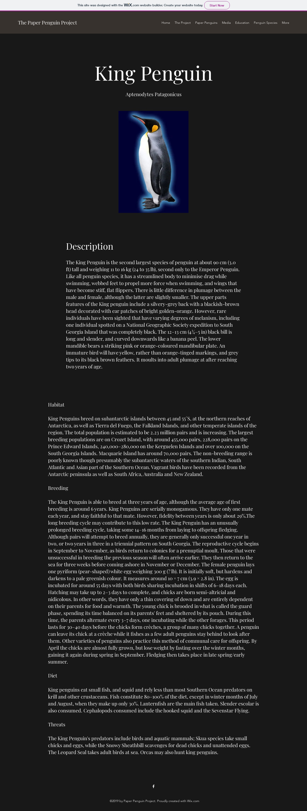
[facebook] (153, 786)
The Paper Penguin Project (47, 22)
